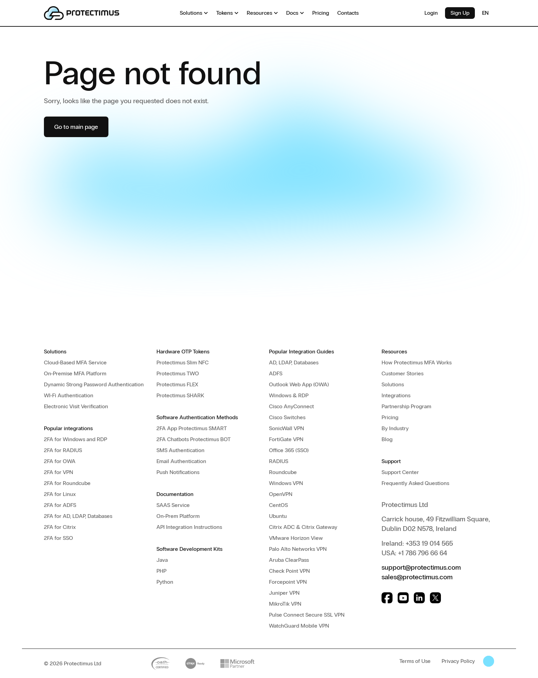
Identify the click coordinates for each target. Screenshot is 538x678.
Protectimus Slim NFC (182, 362)
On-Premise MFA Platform (75, 373)
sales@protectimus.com (417, 577)
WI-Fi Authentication (68, 395)
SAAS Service (173, 505)
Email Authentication (181, 461)
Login (431, 13)
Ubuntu (278, 516)
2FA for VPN (58, 472)
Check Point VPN (289, 571)
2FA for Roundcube (67, 483)
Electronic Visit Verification (76, 406)
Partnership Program (406, 406)
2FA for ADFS (60, 505)
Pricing (390, 417)
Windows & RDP (288, 395)
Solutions (55, 351)
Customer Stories (402, 373)
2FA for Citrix (60, 527)
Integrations (396, 395)
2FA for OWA (59, 461)
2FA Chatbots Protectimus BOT (193, 439)
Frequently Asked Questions (415, 483)
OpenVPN (280, 494)
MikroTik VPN (285, 604)
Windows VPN (286, 483)
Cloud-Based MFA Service (75, 362)
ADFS (275, 373)
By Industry (395, 428)
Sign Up (460, 13)
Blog (387, 439)
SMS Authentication (180, 450)
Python (164, 582)
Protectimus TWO (177, 373)
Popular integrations (68, 428)
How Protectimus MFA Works (417, 362)
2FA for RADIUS (63, 450)
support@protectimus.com (421, 567)
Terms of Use (415, 661)
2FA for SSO (58, 538)
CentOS (278, 505)
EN (488, 13)
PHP (161, 571)
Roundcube (283, 472)
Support (391, 461)
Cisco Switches (287, 417)
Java (162, 560)
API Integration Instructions (189, 527)
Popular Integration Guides (301, 351)
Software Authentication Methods (197, 417)
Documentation (175, 494)
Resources (394, 351)
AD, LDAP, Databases (293, 362)
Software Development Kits (189, 549)
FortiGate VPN (286, 439)
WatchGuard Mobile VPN (299, 625)
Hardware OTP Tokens (182, 351)
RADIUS (278, 461)
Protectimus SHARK (180, 395)
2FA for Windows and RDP (75, 439)
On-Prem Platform (178, 516)
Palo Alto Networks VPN (298, 549)
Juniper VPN (284, 593)
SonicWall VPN (286, 428)
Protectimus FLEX (177, 384)
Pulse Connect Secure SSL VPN (306, 615)
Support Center (400, 472)
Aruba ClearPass (289, 560)
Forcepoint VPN (288, 582)
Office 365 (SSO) (289, 450)
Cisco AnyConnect (291, 406)
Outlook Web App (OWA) (299, 384)
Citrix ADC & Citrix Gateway (303, 527)
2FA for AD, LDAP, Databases (78, 516)
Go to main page (76, 127)
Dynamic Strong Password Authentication (94, 384)
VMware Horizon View (296, 538)
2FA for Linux (60, 494)
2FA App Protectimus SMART (191, 428)
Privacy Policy (458, 661)
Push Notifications (177, 472)
